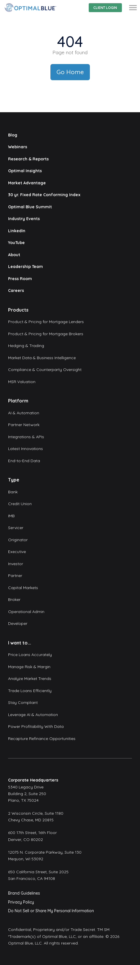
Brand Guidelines (24, 893)
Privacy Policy (21, 902)
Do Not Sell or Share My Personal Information (51, 910)
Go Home (70, 72)
